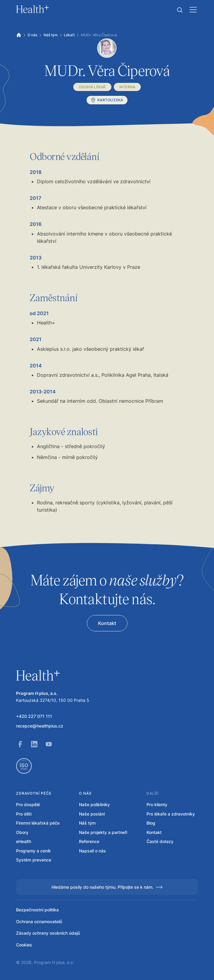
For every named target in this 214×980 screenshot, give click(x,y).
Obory (22, 832)
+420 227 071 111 (34, 716)
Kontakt (154, 832)
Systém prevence (33, 859)
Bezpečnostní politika (37, 909)
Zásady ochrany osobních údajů (48, 933)
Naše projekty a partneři (103, 832)
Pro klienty (157, 804)
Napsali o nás (92, 850)
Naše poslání (92, 813)
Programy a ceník (33, 850)
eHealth (23, 841)
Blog (151, 822)
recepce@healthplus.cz (39, 725)
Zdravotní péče (33, 793)
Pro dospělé (28, 804)
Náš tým (51, 35)
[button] (180, 10)
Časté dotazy (160, 841)
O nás (32, 35)
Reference (89, 841)
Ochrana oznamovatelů (39, 921)
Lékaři (69, 35)
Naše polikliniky (94, 804)
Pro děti (23, 813)
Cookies (24, 944)
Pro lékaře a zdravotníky (171, 813)
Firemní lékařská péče (38, 822)
